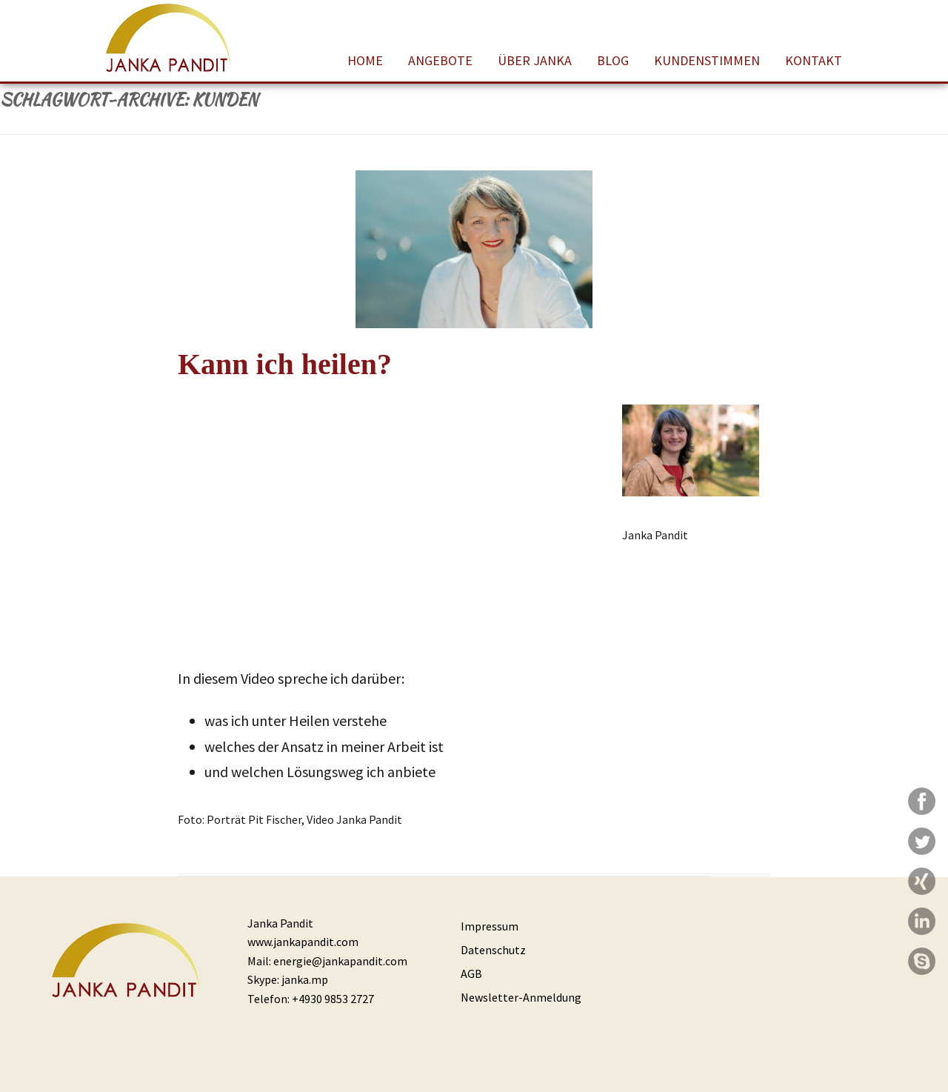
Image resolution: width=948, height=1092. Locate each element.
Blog (613, 60)
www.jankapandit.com (302, 941)
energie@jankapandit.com (340, 960)
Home (365, 60)
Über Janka (535, 60)
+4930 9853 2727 (333, 998)
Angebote (440, 60)
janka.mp (304, 979)
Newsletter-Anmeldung (521, 997)
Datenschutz (493, 949)
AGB (471, 973)
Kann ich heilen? (285, 364)
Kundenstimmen (707, 60)
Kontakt (813, 60)
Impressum (489, 926)
